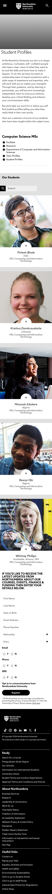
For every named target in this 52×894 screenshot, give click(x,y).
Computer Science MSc (20, 137)
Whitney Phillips (26, 556)
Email (5, 648)
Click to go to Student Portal (16, 877)
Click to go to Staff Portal (14, 881)
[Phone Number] (26, 627)
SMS (4, 671)
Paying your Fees (10, 861)
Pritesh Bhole (26, 252)
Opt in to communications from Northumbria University (19, 685)
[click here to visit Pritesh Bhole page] (26, 221)
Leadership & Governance (14, 802)
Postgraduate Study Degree (15, 762)
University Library (10, 774)
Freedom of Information (13, 814)
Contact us (7, 857)
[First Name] (26, 598)
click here (36, 703)
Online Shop (8, 889)
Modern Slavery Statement (15, 830)
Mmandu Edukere (26, 404)
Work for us (7, 806)
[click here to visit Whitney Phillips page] (26, 525)
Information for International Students (20, 770)
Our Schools (8, 766)
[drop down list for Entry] (26, 642)
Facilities (10, 142)
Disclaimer (7, 826)
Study (6, 753)
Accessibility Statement (13, 818)
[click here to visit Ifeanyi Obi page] (26, 449)
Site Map (6, 845)
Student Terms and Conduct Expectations (22, 778)
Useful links (10, 852)
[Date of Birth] (26, 613)
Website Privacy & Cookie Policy (17, 822)
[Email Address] (26, 620)
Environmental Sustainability (16, 873)
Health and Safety (10, 869)
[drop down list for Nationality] (26, 634)
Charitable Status (10, 810)
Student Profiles (14, 160)
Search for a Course (11, 758)
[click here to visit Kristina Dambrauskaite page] (26, 297)
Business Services (10, 794)
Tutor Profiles (13, 156)
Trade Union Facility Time (14, 834)
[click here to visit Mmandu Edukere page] (26, 373)
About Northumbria (15, 789)
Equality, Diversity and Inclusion (17, 865)
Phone (5, 660)
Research (11, 146)
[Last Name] (26, 606)
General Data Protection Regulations (20, 885)
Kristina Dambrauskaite (26, 328)
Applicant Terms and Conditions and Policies (23, 782)
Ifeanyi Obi (26, 480)
